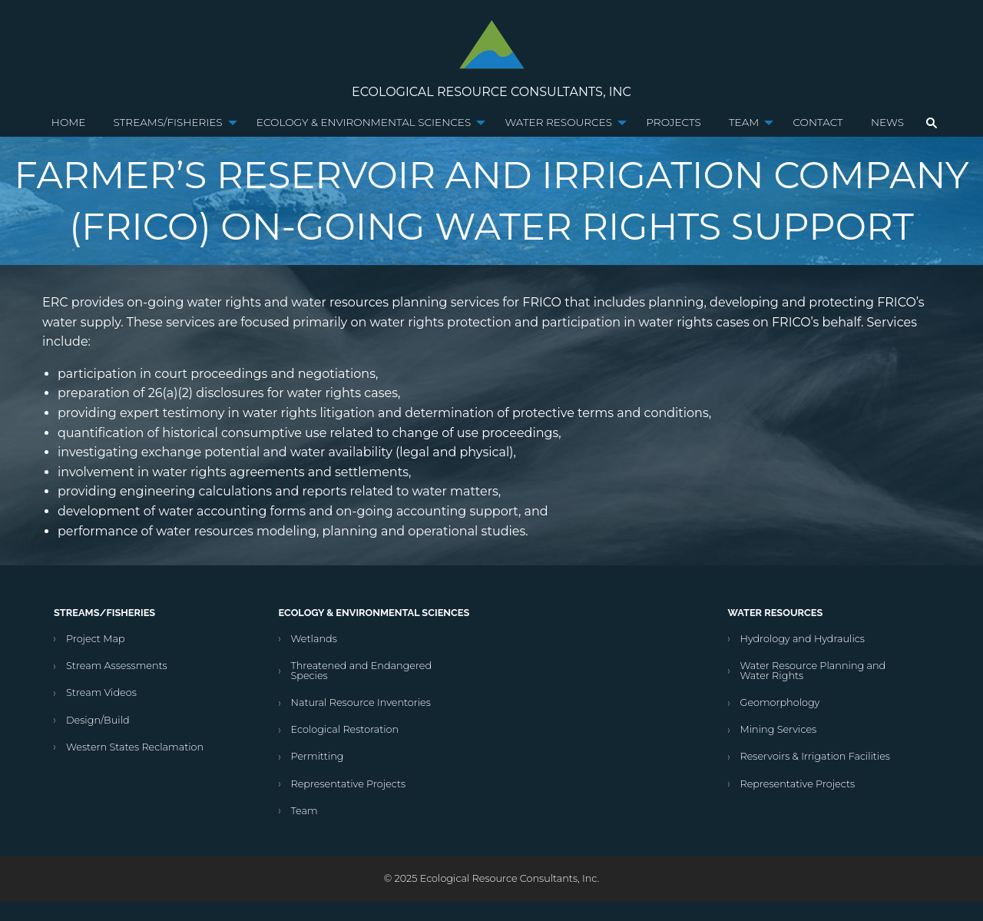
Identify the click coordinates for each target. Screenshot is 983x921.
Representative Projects (348, 784)
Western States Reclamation (135, 747)
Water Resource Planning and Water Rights (813, 670)
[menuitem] (68, 123)
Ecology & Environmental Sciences (364, 122)
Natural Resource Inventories (361, 702)
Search (931, 123)
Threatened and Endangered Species (361, 670)
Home (68, 122)
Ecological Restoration (345, 729)
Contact (817, 122)
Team (744, 122)
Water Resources (558, 122)
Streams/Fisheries (168, 122)
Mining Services (778, 729)
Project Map (95, 638)
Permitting (317, 756)
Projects (673, 122)
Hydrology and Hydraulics (802, 638)
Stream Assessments (116, 665)
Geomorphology (780, 702)
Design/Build (98, 720)
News (887, 122)
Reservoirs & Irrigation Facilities (815, 756)
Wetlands (314, 638)
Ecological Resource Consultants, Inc (491, 91)
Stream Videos (101, 692)
